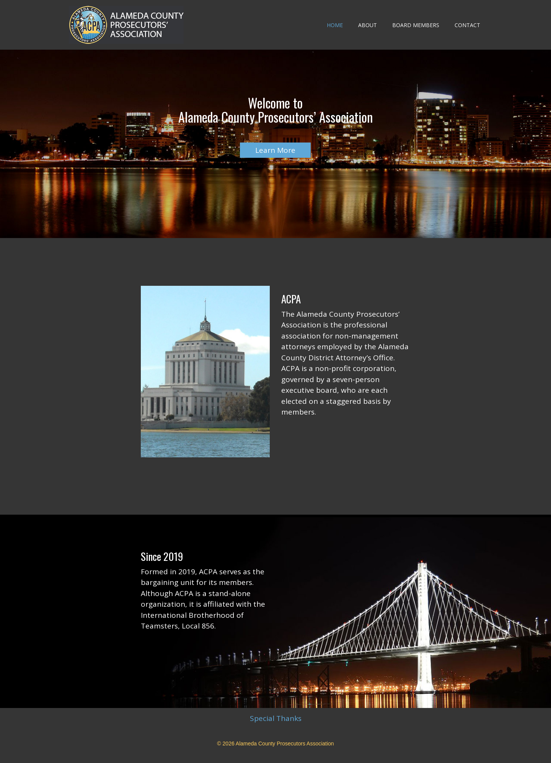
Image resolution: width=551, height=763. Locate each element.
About (367, 25)
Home (335, 25)
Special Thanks (276, 718)
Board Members (415, 25)
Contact (467, 25)
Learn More (275, 150)
